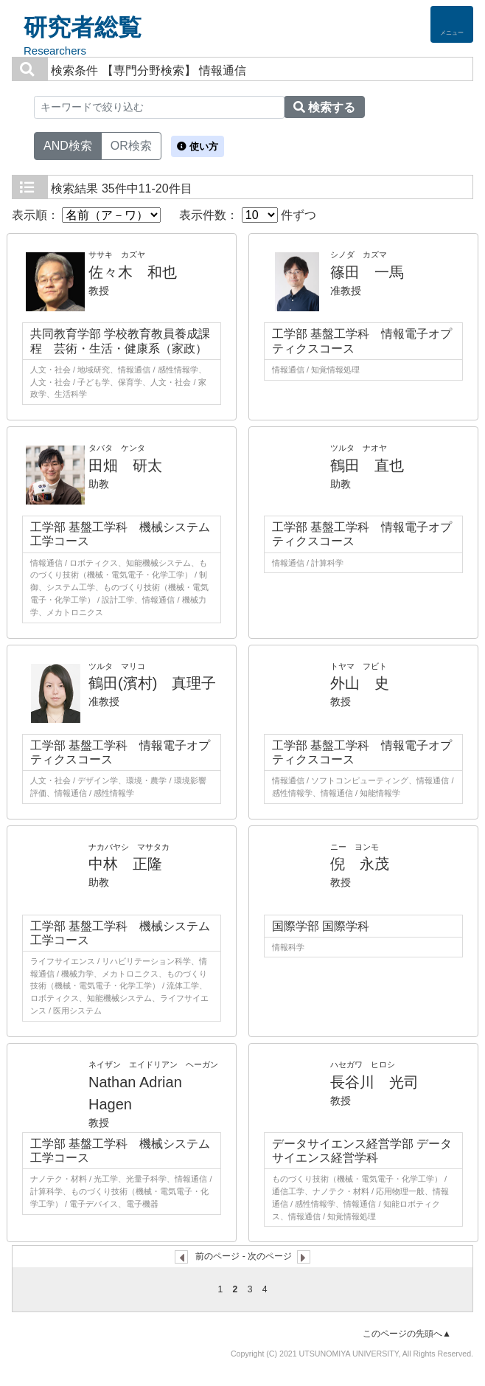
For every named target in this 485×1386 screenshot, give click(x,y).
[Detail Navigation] (451, 24)
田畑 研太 (125, 465)
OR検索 (131, 144)
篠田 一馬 (367, 272)
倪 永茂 (359, 864)
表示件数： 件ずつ (247, 215)
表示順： (86, 215)
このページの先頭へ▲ (407, 1333)
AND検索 (67, 144)
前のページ (217, 1256)
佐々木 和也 (132, 272)
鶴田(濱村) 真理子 (152, 683)
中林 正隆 (125, 864)
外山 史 (359, 683)
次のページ (270, 1256)
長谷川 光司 (374, 1082)
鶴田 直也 (367, 465)
